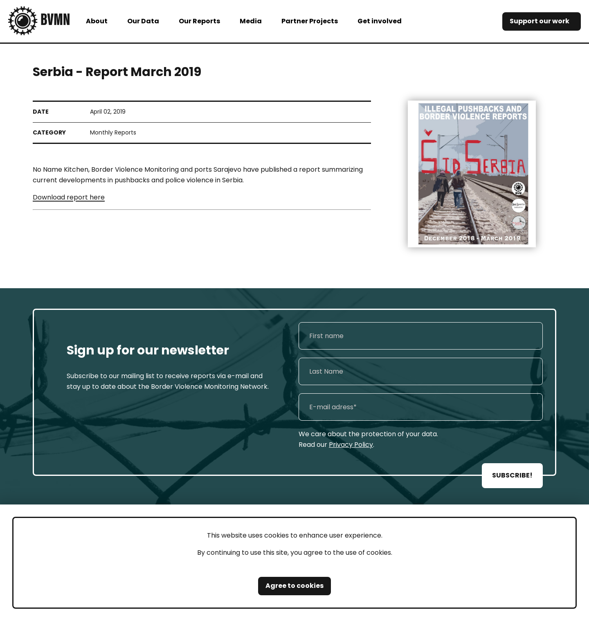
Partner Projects (309, 21)
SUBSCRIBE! (512, 475)
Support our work (539, 21)
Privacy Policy (351, 444)
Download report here (69, 197)
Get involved (379, 21)
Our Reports (199, 21)
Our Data (143, 21)
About (97, 21)
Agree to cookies (294, 585)
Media (251, 21)
